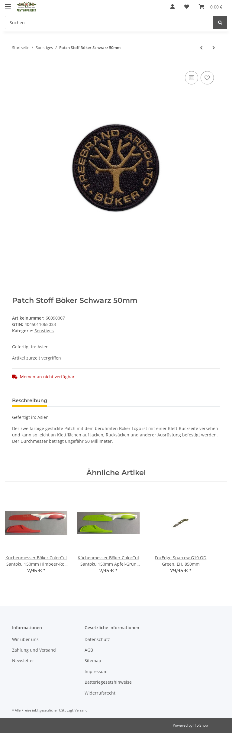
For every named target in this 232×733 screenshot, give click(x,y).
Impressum (96, 671)
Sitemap (93, 660)
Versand (81, 710)
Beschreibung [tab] (29, 400)
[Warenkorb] (210, 7)
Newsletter (23, 660)
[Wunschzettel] (186, 7)
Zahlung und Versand (34, 650)
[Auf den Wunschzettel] (207, 77)
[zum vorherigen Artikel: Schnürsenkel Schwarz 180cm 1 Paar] (201, 47)
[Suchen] (109, 22)
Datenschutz (97, 639)
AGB (89, 650)
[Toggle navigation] (8, 4)
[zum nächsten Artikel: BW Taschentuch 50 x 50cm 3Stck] (214, 47)
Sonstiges (44, 331)
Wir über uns (25, 639)
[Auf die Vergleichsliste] (191, 77)
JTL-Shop (200, 725)
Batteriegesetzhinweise (108, 682)
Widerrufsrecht (100, 693)
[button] (172, 7)
